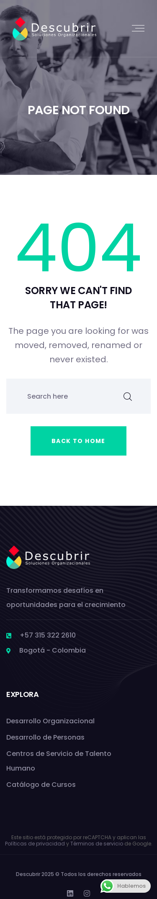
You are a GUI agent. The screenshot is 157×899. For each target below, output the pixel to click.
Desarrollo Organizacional (50, 721)
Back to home (78, 441)
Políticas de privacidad (35, 843)
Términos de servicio (96, 843)
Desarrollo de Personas (45, 737)
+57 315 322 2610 (48, 635)
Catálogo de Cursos (41, 784)
